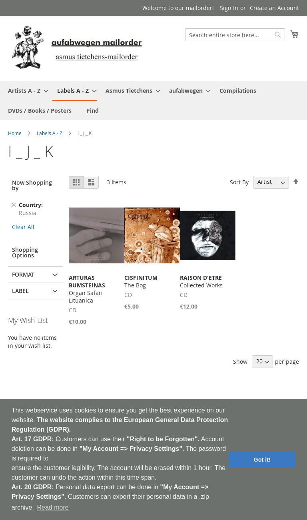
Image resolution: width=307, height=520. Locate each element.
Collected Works (201, 281)
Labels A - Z (49, 133)
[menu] (153, 100)
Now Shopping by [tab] (32, 185)
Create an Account (274, 8)
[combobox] (235, 34)
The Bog (140, 281)
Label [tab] (20, 291)
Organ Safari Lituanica (87, 289)
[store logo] (77, 48)
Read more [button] (52, 507)
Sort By (239, 181)
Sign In (229, 8)
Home (15, 133)
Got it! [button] (262, 459)
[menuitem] (25, 90)
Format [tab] (23, 274)
